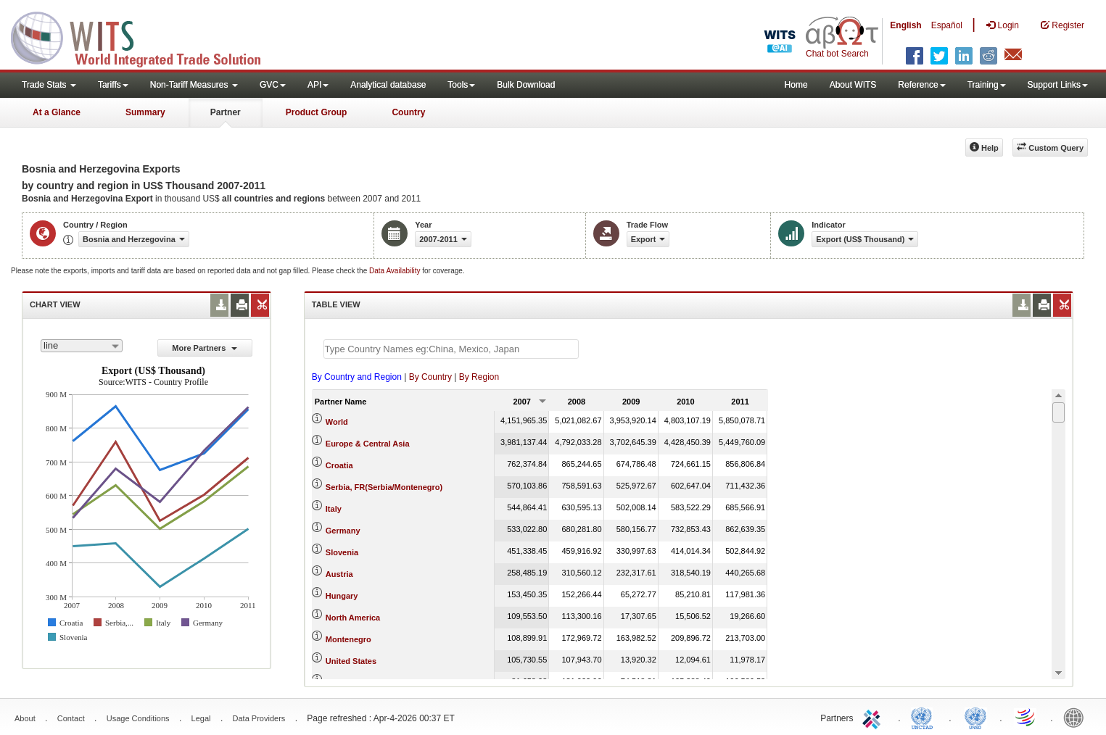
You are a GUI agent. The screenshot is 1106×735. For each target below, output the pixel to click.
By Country (430, 377)
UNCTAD (924, 716)
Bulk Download (526, 85)
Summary (145, 112)
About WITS (853, 85)
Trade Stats (49, 85)
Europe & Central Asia (368, 443)
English (905, 25)
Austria (339, 574)
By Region (479, 377)
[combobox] (82, 345)
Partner (225, 112)
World (337, 422)
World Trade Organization (1026, 716)
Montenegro (348, 639)
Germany (343, 530)
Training (986, 85)
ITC (873, 716)
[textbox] (451, 349)
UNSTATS (975, 716)
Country (408, 112)
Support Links (1058, 85)
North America (353, 617)
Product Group (316, 112)
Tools (461, 85)
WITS (145, 36)
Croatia (339, 465)
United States (351, 661)
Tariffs (113, 85)
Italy (334, 508)
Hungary (342, 595)
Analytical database (388, 85)
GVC (273, 85)
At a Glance (57, 112)
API (318, 85)
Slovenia (342, 552)
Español (946, 25)
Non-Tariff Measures (194, 85)
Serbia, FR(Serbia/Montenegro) (384, 487)
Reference (921, 85)
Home (796, 85)
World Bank (1076, 716)
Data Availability (395, 271)
